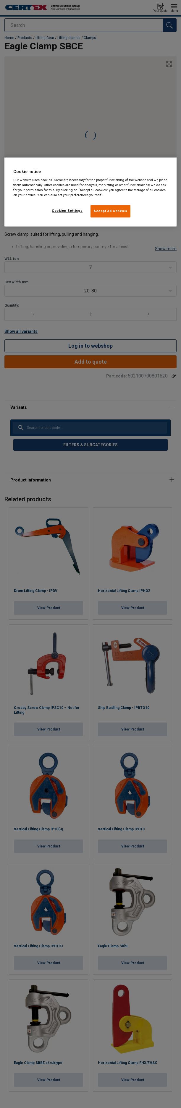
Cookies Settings (67, 211)
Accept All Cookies (110, 211)
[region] (90, 192)
